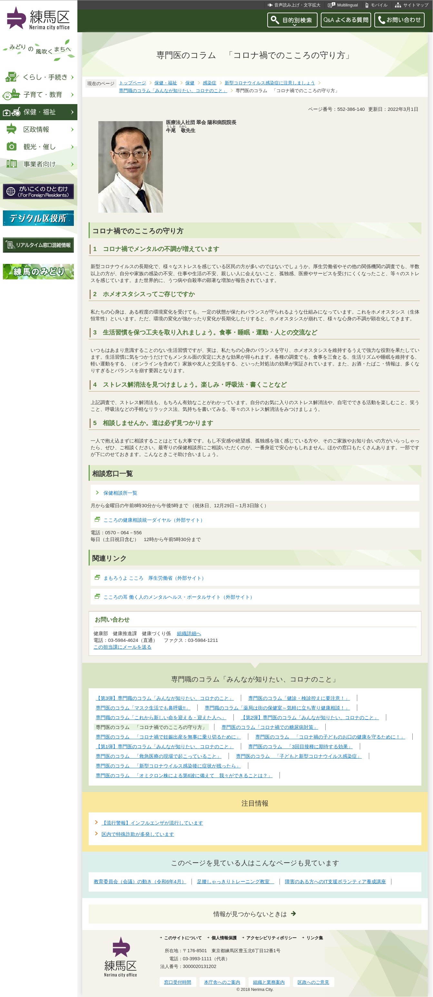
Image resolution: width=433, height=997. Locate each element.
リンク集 (314, 937)
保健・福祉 (165, 83)
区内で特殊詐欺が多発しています (138, 834)
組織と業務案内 (269, 982)
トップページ (132, 83)
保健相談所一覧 (120, 493)
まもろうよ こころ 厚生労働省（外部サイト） (155, 578)
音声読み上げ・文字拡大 (297, 5)
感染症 (209, 83)
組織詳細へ (189, 633)
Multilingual (347, 5)
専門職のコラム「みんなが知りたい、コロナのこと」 (173, 90)
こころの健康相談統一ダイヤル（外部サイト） (154, 520)
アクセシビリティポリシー (271, 937)
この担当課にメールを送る (122, 647)
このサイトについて (183, 937)
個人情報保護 (224, 937)
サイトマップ (415, 5)
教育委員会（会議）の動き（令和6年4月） (140, 881)
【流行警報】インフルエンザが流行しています (152, 823)
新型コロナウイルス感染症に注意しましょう (270, 83)
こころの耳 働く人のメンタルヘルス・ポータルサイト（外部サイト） (179, 597)
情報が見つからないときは (250, 914)
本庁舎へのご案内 (222, 982)
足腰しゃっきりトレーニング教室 (235, 881)
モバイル (379, 5)
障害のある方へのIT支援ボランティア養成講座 (335, 881)
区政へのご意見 (313, 982)
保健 (189, 83)
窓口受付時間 (177, 982)
